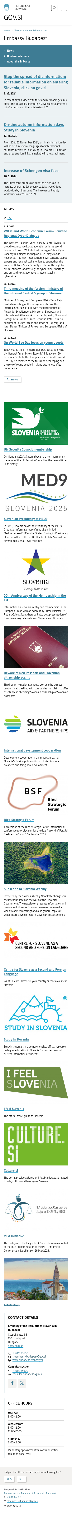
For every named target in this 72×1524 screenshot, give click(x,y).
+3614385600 (20, 1353)
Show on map (15, 1346)
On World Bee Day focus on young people (34, 342)
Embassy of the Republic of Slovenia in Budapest (30, 1493)
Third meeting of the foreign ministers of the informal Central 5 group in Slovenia (33, 290)
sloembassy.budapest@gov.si (29, 1356)
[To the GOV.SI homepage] (19, 12)
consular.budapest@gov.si (27, 1374)
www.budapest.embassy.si (27, 1360)
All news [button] (12, 379)
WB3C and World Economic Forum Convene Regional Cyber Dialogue (35, 233)
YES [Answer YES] (9, 1479)
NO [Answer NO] (21, 1479)
